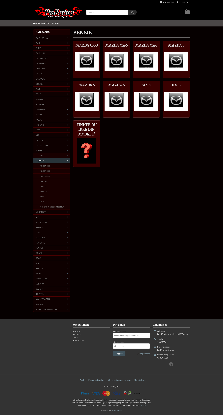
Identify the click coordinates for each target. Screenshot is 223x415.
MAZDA (39, 150)
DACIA (39, 74)
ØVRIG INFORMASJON (46, 309)
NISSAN (39, 227)
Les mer (143, 405)
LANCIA (39, 140)
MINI (38, 217)
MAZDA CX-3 (45, 166)
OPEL (38, 232)
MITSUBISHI (41, 222)
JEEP (38, 130)
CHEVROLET (42, 58)
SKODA (39, 268)
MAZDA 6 (43, 192)
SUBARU (40, 284)
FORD (38, 94)
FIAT (38, 89)
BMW (38, 48)
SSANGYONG (42, 279)
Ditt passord (118, 342)
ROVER (39, 253)
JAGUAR (40, 125)
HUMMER (40, 104)
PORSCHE (40, 243)
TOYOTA (40, 294)
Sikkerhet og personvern (119, 380)
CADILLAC (41, 53)
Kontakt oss (78, 340)
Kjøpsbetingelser (96, 380)
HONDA (39, 99)
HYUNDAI (40, 109)
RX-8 (42, 202)
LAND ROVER (42, 145)
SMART (39, 273)
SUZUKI (39, 289)
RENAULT (40, 248)
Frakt (82, 380)
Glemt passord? (143, 354)
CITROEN (40, 68)
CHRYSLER (41, 63)
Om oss (76, 337)
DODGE (39, 84)
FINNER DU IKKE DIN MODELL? (52, 207)
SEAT (38, 263)
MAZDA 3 (43, 181)
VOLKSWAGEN (43, 299)
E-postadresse (119, 331)
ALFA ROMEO (42, 38)
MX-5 (42, 197)
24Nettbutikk (116, 410)
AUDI (38, 43)
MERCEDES (41, 212)
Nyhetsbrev (140, 380)
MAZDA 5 (43, 186)
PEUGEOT (40, 238)
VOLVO (39, 304)
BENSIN (41, 161)
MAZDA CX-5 (45, 171)
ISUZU (39, 115)
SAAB (38, 258)
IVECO (39, 120)
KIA (37, 135)
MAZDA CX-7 (45, 176)
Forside (36, 23)
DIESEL (41, 156)
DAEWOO (40, 79)
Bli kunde (77, 334)
